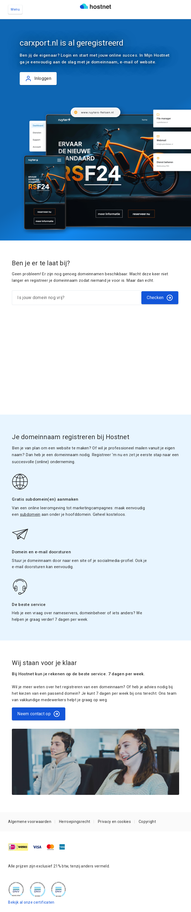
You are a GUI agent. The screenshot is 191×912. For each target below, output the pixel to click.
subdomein (30, 514)
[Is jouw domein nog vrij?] (76, 297)
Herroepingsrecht (74, 821)
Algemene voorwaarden (29, 821)
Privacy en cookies (114, 821)
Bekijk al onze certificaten (31, 902)
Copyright (147, 821)
